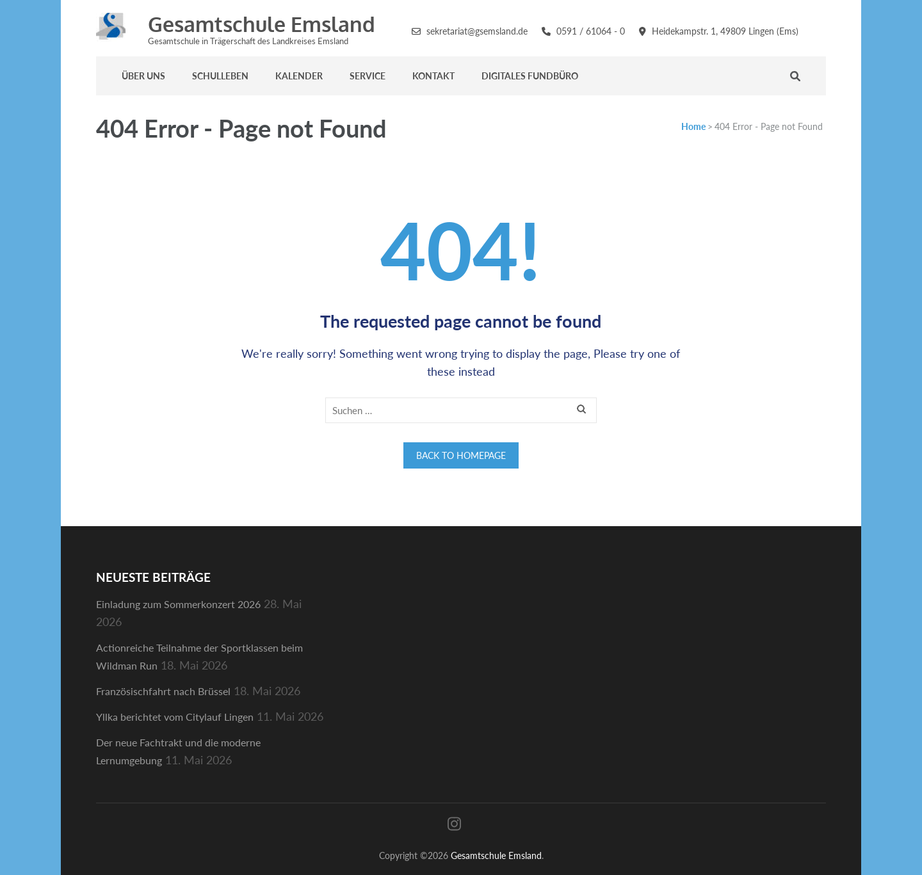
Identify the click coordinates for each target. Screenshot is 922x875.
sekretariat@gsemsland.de (477, 31)
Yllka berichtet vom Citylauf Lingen (175, 716)
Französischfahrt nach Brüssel (163, 691)
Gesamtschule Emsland (261, 24)
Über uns (143, 75)
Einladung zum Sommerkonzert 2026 (178, 604)
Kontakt (433, 75)
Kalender (299, 75)
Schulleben (220, 75)
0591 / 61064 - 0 (590, 31)
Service (367, 75)
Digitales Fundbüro (529, 75)
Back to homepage (461, 455)
